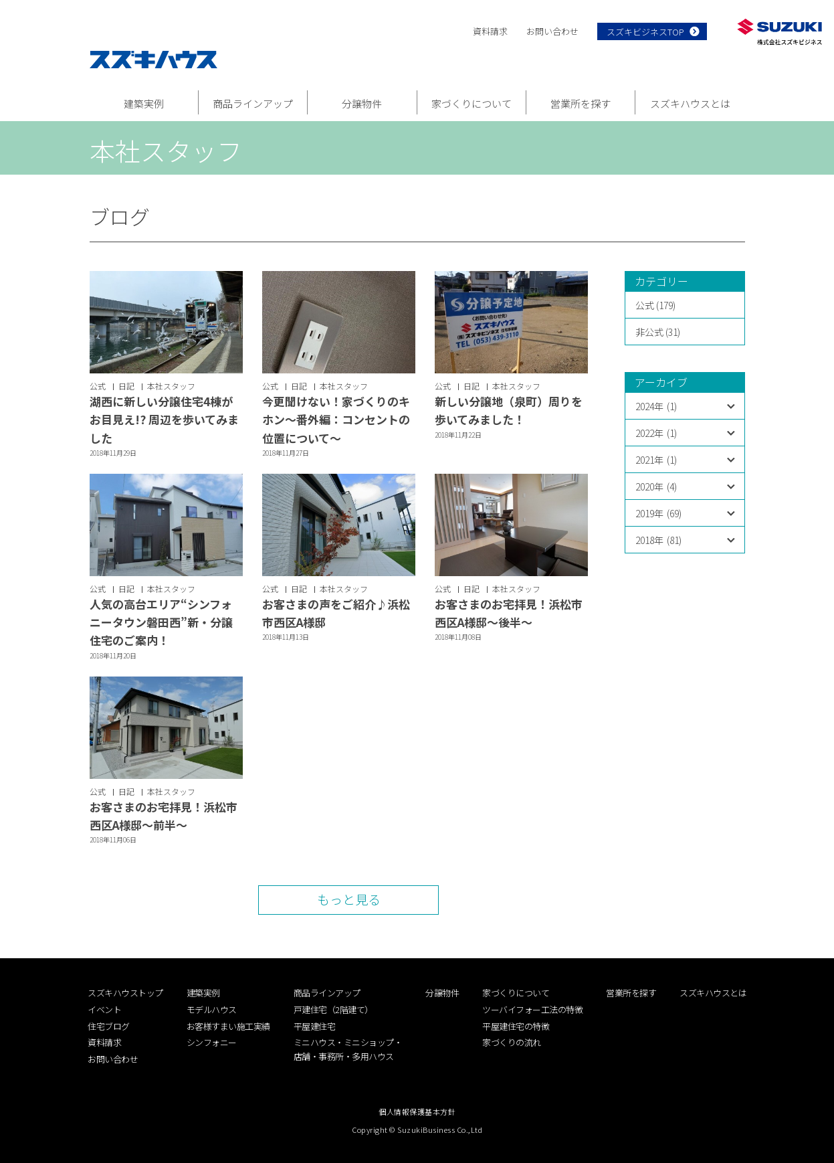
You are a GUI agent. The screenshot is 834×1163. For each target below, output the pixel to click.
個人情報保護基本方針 (417, 1111)
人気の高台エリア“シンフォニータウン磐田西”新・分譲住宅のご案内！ (161, 622)
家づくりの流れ (511, 1042)
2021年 (656, 460)
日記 (126, 385)
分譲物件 (362, 103)
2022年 (656, 433)
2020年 (656, 486)
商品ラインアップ (253, 103)
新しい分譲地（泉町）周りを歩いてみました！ (509, 410)
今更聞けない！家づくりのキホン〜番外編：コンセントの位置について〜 (336, 419)
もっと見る (349, 899)
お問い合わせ (552, 31)
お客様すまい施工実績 (228, 1026)
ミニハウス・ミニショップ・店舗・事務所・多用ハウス (348, 1049)
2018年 (658, 540)
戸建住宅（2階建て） (333, 1009)
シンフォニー (212, 1042)
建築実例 (144, 103)
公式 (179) (655, 305)
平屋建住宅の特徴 (515, 1026)
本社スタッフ (171, 385)
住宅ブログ (109, 1026)
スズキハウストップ (125, 992)
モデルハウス (212, 1009)
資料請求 (490, 31)
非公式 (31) (657, 332)
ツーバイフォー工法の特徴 (532, 1009)
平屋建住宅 (315, 1026)
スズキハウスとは (690, 103)
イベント (104, 1009)
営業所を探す (580, 103)
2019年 (658, 513)
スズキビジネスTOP (645, 31)
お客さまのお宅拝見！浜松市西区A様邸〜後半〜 (509, 613)
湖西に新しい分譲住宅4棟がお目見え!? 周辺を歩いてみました (164, 419)
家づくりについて (471, 103)
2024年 (656, 406)
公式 (98, 385)
